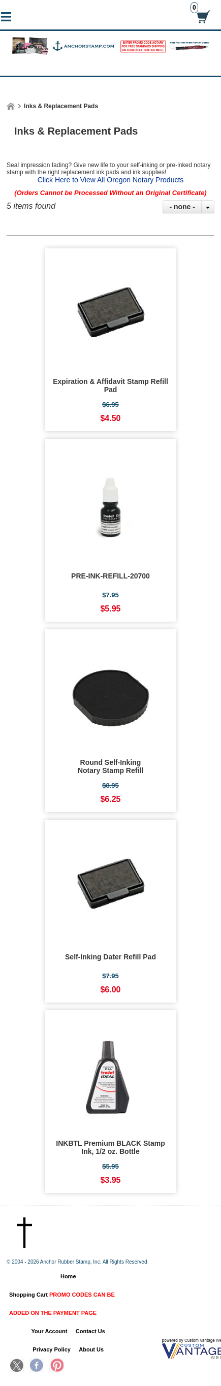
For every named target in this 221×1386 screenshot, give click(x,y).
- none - (182, 207)
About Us (91, 1349)
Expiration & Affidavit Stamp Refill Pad (110, 385)
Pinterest (56, 1366)
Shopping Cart (62, 1304)
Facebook (36, 1366)
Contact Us (90, 1331)
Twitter (17, 1366)
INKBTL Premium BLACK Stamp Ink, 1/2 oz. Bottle (110, 1147)
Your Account (49, 1331)
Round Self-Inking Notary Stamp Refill (110, 766)
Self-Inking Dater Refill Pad (110, 957)
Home (68, 1276)
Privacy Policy (52, 1349)
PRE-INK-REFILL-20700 (110, 576)
